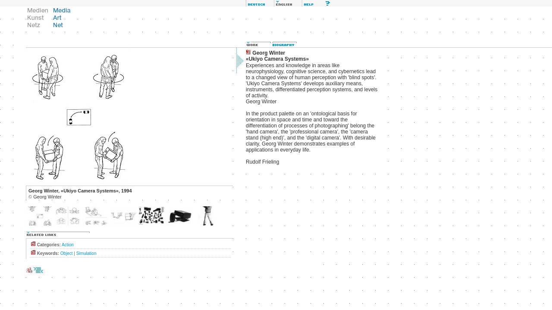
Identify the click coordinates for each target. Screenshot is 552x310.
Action (68, 244)
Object (66, 253)
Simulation (86, 253)
